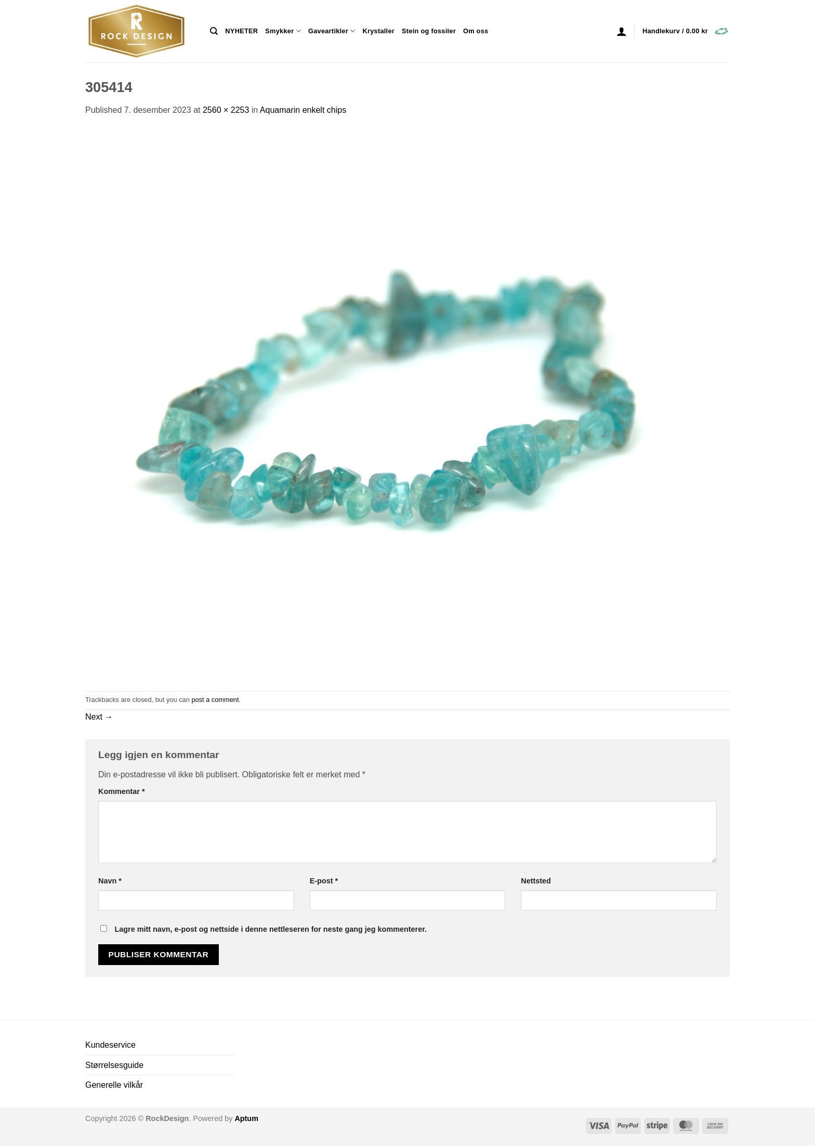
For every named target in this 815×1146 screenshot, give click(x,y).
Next (99, 716)
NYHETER (241, 31)
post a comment (215, 700)
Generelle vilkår (114, 1084)
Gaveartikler (332, 31)
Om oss (475, 31)
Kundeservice (110, 1044)
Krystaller (378, 31)
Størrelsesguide (114, 1065)
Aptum (246, 1118)
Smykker (283, 31)
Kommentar (121, 791)
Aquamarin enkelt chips (303, 110)
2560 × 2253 (226, 110)
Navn (110, 881)
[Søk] (214, 31)
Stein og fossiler (429, 31)
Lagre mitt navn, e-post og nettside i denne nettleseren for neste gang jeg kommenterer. (270, 929)
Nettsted (536, 881)
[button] (621, 31)
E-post (324, 881)
